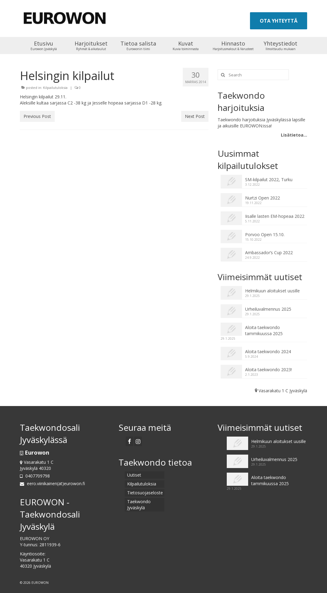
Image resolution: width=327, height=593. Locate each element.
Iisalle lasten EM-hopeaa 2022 (274, 216)
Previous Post (37, 116)
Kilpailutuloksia (55, 87)
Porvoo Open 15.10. (265, 234)
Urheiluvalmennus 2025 (268, 309)
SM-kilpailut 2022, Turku (268, 179)
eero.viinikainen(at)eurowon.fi (52, 483)
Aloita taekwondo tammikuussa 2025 (264, 330)
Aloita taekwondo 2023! (268, 369)
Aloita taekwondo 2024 (268, 351)
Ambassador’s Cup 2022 (269, 252)
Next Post (195, 116)
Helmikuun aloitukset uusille (272, 291)
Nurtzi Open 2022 (262, 198)
